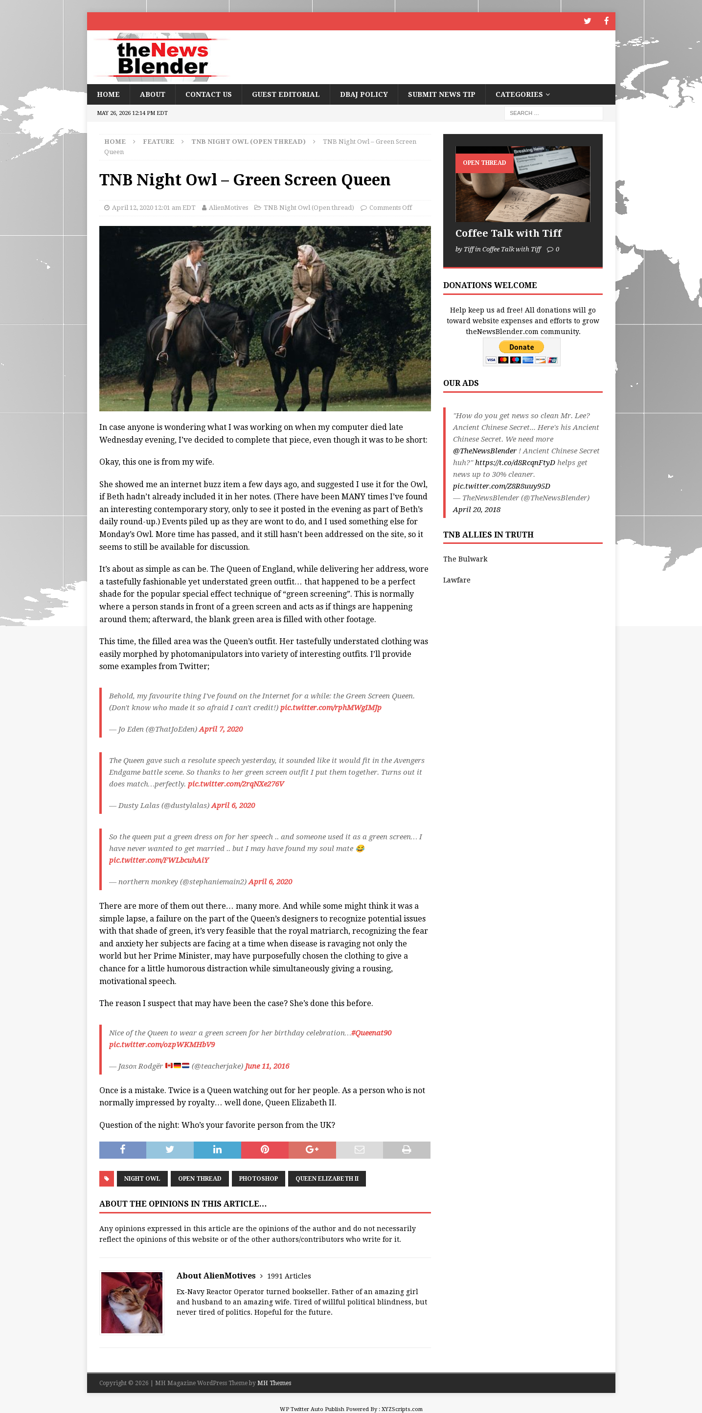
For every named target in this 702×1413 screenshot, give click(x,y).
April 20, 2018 (476, 508)
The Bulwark (465, 558)
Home (108, 93)
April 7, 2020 (221, 728)
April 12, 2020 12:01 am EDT (154, 207)
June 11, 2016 (267, 1065)
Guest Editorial (286, 93)
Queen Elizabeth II (327, 1178)
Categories (519, 93)
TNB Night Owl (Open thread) (309, 207)
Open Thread (200, 1178)
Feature (158, 140)
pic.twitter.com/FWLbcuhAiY (158, 859)
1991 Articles (289, 1275)
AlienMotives (228, 207)
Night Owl (142, 1178)
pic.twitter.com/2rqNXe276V (236, 783)
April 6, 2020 (233, 804)
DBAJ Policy (364, 93)
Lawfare (457, 579)
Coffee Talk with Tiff (508, 233)
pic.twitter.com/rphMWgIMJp (331, 706)
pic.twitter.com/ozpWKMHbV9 (162, 1043)
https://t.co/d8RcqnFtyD (515, 461)
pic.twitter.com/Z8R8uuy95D (501, 485)
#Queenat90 (371, 1032)
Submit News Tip (442, 93)
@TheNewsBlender (485, 450)
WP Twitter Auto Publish (312, 1408)
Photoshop (258, 1178)
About (152, 93)
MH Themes (274, 1382)
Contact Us (208, 93)
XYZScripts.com (402, 1408)
